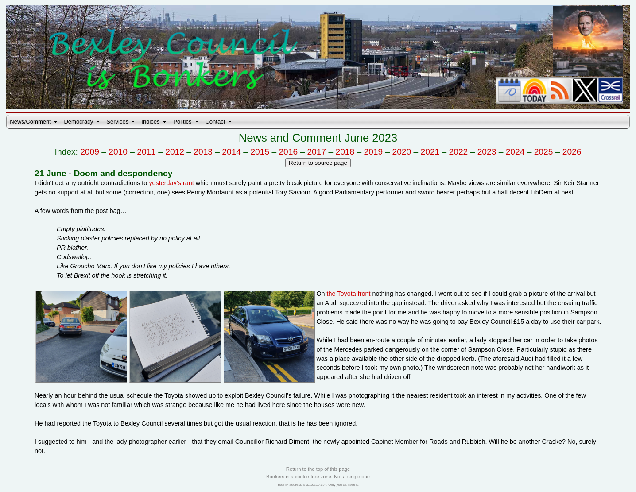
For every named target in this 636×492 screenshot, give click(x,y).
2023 (486, 151)
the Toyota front (349, 293)
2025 (543, 151)
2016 (288, 151)
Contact (215, 121)
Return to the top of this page (318, 469)
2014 (231, 151)
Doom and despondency (123, 173)
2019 (373, 151)
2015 (259, 151)
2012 (174, 151)
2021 (430, 151)
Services (117, 121)
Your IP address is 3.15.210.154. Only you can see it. (318, 485)
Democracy (78, 121)
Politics (182, 121)
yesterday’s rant (171, 182)
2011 (146, 151)
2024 (515, 151)
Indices (150, 121)
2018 (344, 151)
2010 (118, 151)
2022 (458, 151)
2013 (203, 151)
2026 (572, 151)
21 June (50, 173)
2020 (401, 151)
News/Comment (30, 121)
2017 (316, 151)
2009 (89, 151)
